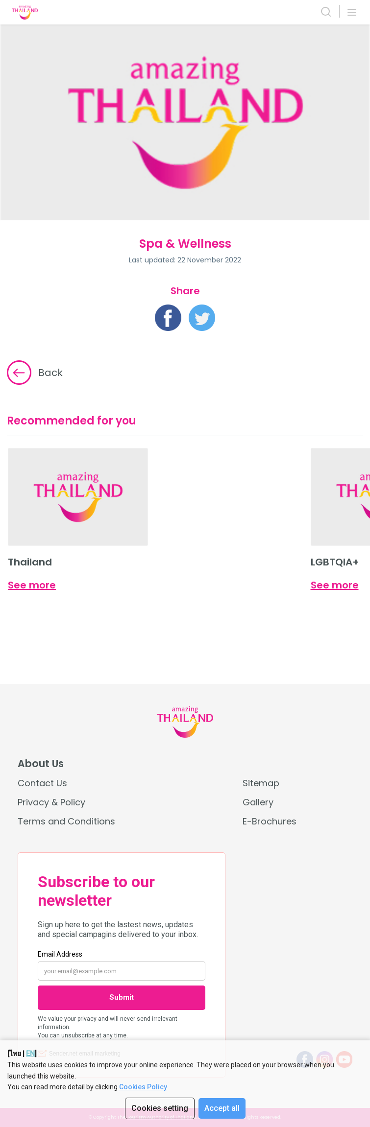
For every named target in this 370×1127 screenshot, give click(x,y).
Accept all (222, 1108)
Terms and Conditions (66, 821)
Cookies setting (159, 1108)
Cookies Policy (143, 1087)
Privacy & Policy (51, 802)
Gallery (258, 802)
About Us (41, 764)
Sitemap (261, 783)
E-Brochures (269, 821)
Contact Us (42, 783)
